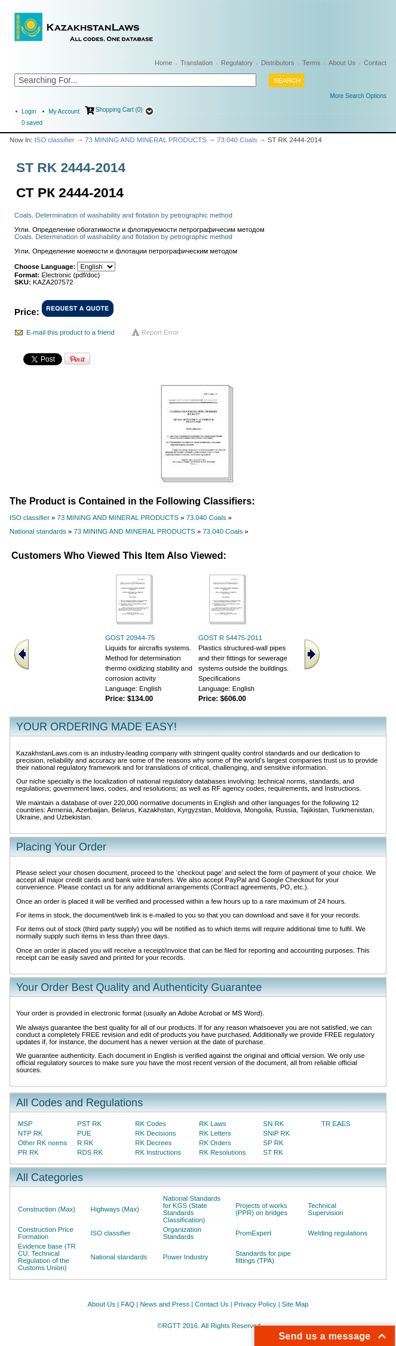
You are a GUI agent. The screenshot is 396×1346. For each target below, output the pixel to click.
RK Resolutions (222, 1152)
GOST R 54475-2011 (230, 637)
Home (163, 62)
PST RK (89, 1123)
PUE (84, 1133)
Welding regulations (338, 1233)
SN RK (273, 1123)
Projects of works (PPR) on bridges (261, 1209)
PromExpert (253, 1233)
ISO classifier (55, 139)
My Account (63, 111)
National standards (38, 531)
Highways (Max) (114, 1209)
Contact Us (211, 1304)
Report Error (160, 332)
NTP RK (30, 1133)
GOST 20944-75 (130, 637)
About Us (342, 62)
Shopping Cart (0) (119, 109)
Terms (311, 62)
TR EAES (336, 1123)
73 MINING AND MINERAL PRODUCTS (145, 139)
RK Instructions (158, 1152)
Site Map (295, 1304)
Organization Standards (182, 1233)
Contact (375, 62)
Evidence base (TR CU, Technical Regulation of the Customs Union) (47, 1257)
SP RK (273, 1142)
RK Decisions (155, 1133)
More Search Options (358, 96)
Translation (196, 62)
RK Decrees (153, 1142)
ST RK (273, 1152)
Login (29, 111)
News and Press (164, 1304)
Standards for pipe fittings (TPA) (263, 1257)
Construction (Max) (46, 1209)
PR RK (28, 1152)
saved (32, 123)
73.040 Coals (237, 139)
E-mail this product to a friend (70, 332)
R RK (85, 1142)
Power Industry (185, 1257)
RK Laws (212, 1123)
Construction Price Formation (45, 1233)
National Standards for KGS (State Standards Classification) (192, 1209)
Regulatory (237, 62)
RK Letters (215, 1133)
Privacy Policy (255, 1304)
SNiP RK (276, 1133)
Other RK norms (42, 1142)
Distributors (277, 62)
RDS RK (90, 1152)
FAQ (127, 1304)
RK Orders (215, 1142)
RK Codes (150, 1123)
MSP (25, 1123)
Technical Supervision (325, 1209)
